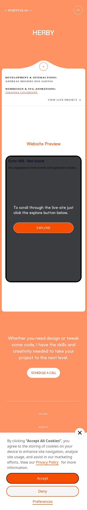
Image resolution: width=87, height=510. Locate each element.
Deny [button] (42, 491)
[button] (78, 10)
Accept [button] (42, 478)
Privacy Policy (47, 462)
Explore (43, 228)
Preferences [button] (42, 501)
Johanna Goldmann (21, 92)
